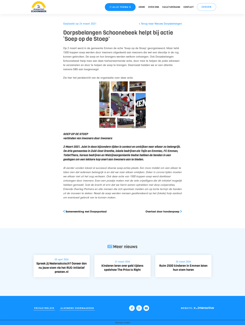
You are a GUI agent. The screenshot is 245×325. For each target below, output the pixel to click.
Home (142, 7)
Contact (188, 7)
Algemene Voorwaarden (77, 308)
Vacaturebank (171, 7)
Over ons (153, 7)
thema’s (120, 7)
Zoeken (207, 6)
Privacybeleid (44, 308)
